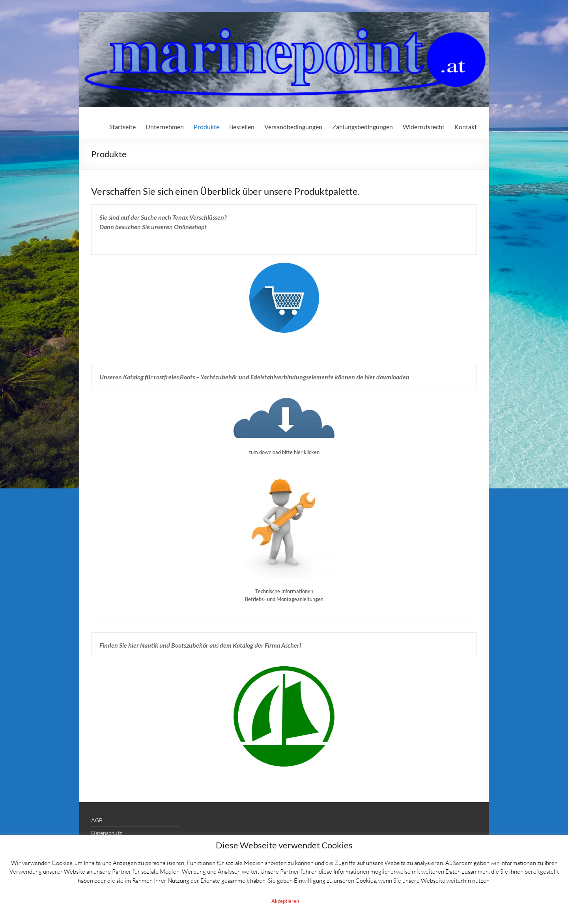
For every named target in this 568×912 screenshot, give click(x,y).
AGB (97, 820)
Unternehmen (165, 126)
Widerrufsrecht (424, 126)
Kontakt (465, 126)
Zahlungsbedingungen (362, 126)
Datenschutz (106, 832)
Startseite (122, 126)
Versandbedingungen (293, 126)
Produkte (206, 126)
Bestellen (241, 126)
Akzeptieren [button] (285, 901)
